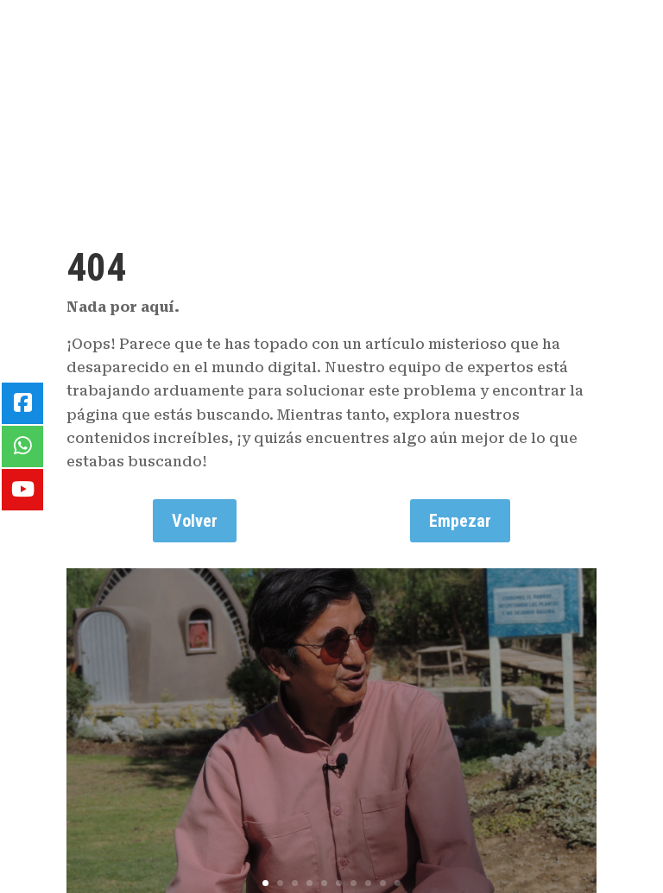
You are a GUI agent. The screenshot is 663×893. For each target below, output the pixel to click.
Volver (195, 520)
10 (398, 883)
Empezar (460, 520)
